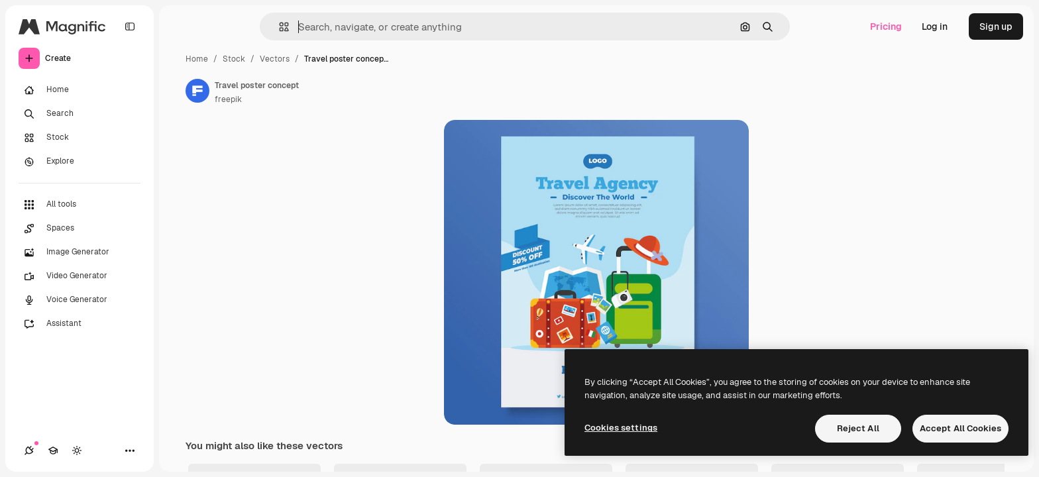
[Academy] (53, 450)
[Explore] (79, 161)
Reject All (858, 428)
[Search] (79, 114)
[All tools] (79, 204)
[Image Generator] (79, 252)
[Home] (79, 90)
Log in (935, 26)
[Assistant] (79, 324)
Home (197, 59)
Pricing (886, 26)
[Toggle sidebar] (129, 26)
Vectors (275, 59)
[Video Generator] (79, 276)
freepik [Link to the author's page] (228, 99)
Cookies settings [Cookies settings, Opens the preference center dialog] (620, 427)
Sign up (995, 26)
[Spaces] (79, 228)
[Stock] (79, 137)
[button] (278, 27)
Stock (234, 59)
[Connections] (29, 450)
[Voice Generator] (79, 300)
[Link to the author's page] (197, 91)
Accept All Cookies (960, 428)
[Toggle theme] (76, 450)
